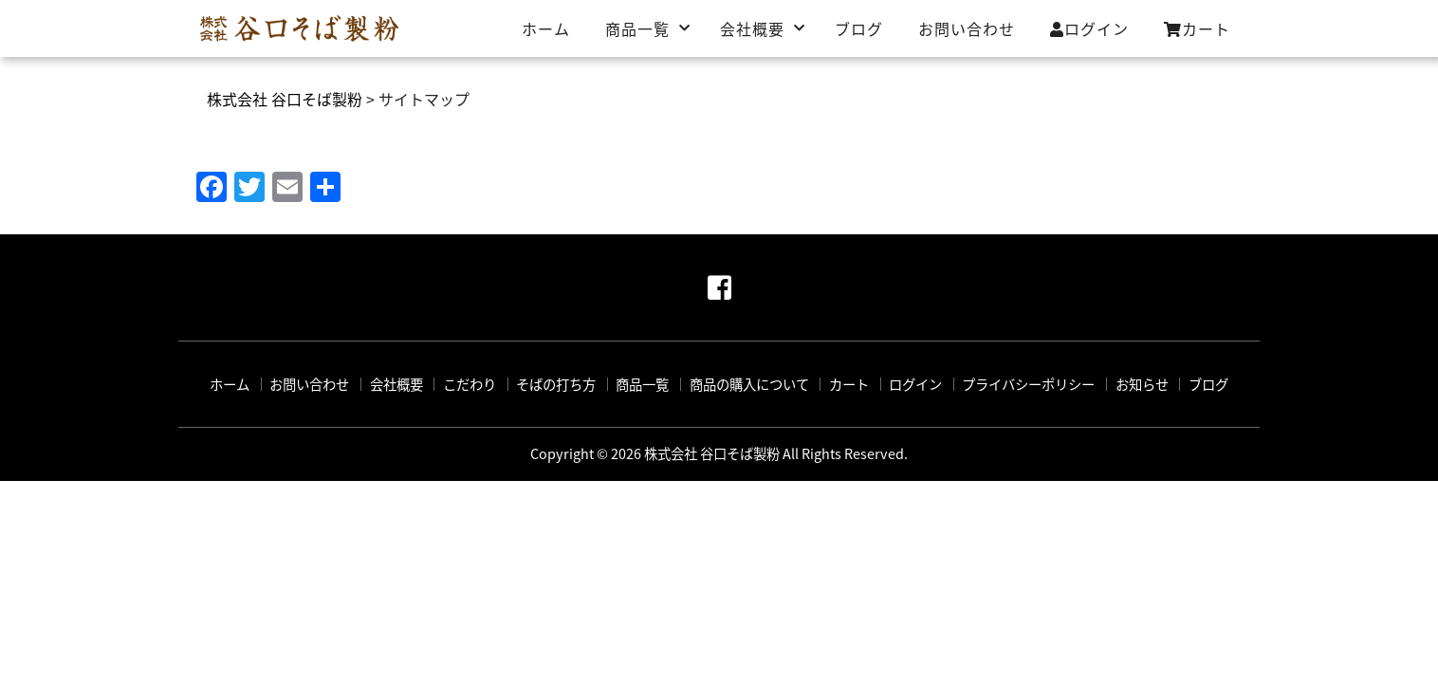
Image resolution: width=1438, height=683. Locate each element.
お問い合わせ (966, 28)
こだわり (469, 384)
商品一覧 (637, 28)
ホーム (546, 28)
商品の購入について (749, 384)
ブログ (859, 28)
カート (1197, 28)
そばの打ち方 (556, 384)
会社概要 (752, 28)
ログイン (1089, 28)
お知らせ (1142, 384)
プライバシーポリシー (1028, 384)
